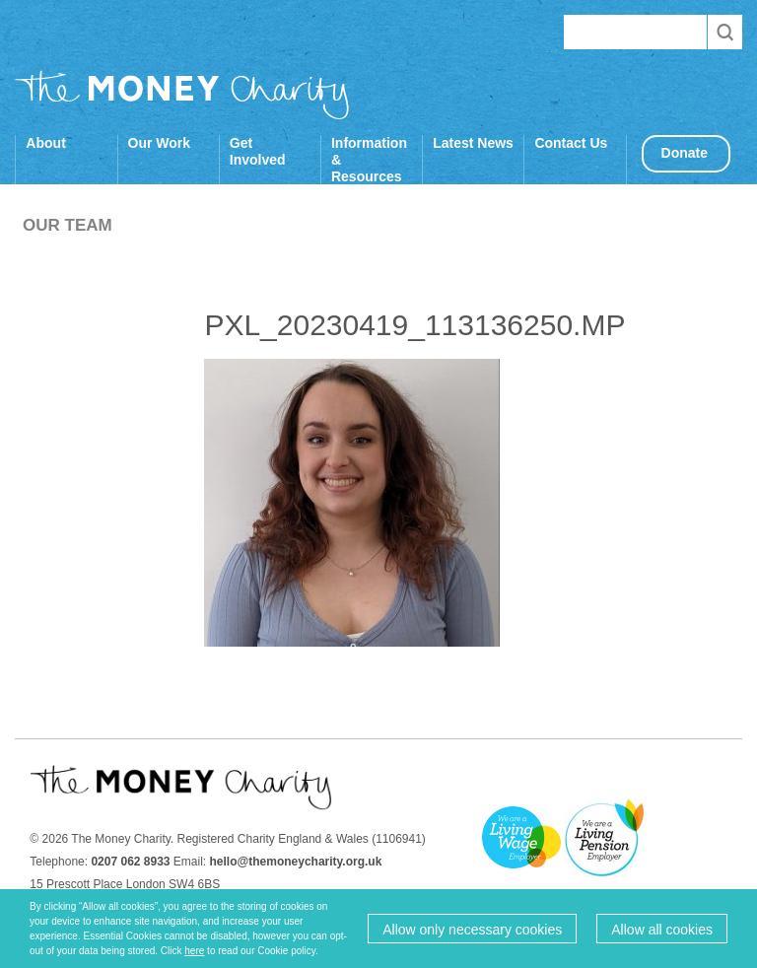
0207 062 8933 (130, 861)
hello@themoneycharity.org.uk (296, 861)
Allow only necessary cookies (472, 929)
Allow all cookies (662, 929)
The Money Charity (182, 94)
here (194, 950)
